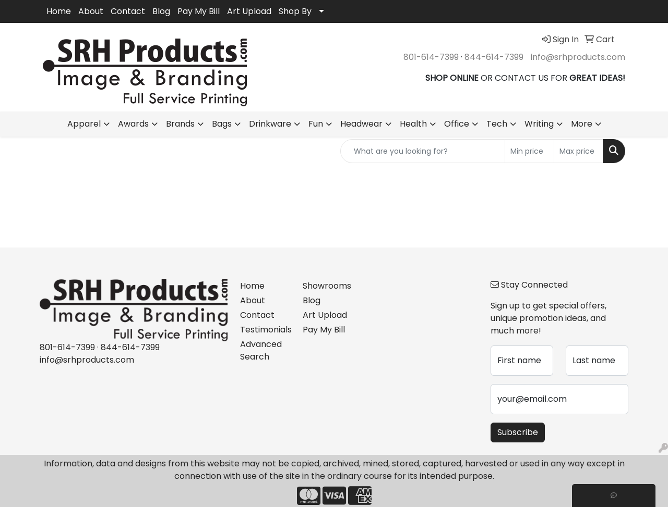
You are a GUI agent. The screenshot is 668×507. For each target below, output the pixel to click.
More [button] (581, 124)
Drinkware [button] (270, 124)
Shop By (295, 11)
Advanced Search (261, 350)
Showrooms (327, 286)
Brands (180, 124)
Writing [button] (539, 124)
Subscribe (517, 432)
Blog (161, 11)
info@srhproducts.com (578, 57)
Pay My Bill (198, 11)
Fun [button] (315, 124)
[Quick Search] (422, 151)
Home (58, 11)
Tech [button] (496, 124)
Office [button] (456, 124)
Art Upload (249, 11)
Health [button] (413, 124)
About (90, 11)
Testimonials (265, 330)
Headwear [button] (361, 124)
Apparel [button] (84, 124)
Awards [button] (133, 124)
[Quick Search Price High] (578, 151)
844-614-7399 (493, 57)
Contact (128, 11)
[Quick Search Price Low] (529, 151)
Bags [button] (222, 124)
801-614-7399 (431, 57)
